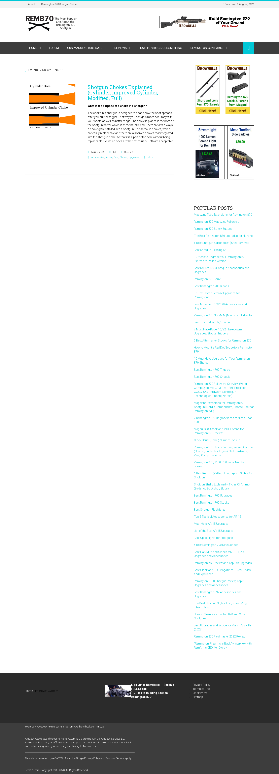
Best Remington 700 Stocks (211, 502)
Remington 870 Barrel (207, 279)
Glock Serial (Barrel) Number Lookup (217, 440)
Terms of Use (201, 688)
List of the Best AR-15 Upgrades (214, 530)
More (150, 157)
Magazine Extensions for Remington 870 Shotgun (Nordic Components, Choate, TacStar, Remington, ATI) (224, 407)
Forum (54, 48)
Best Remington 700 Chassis (212, 376)
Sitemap (198, 696)
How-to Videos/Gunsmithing (160, 48)
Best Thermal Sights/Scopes (212, 322)
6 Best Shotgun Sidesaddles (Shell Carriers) (221, 242)
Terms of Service (115, 758)
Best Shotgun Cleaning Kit (210, 249)
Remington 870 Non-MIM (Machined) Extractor (223, 315)
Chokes (124, 157)
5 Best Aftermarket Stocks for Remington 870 (222, 340)
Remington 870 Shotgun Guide (59, 4)
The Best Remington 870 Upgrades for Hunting (223, 235)
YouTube (29, 726)
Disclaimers (200, 692)
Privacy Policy (201, 684)
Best (116, 157)
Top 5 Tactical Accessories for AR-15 (217, 516)
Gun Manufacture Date (84, 48)
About (31, 4)
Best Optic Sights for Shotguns (213, 537)
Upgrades (134, 157)
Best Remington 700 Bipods (211, 286)
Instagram (67, 726)
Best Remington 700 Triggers (212, 369)
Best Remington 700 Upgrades (213, 495)
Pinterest (54, 726)
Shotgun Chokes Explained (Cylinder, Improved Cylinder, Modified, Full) (123, 92)
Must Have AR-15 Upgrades (211, 523)
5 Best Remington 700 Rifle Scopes (216, 544)
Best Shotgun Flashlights (209, 509)
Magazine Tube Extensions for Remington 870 (223, 214)
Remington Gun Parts (206, 48)
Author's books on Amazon (90, 726)
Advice (108, 157)
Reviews (120, 48)
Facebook (41, 726)
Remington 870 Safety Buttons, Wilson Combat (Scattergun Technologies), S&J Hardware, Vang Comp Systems (223, 451)
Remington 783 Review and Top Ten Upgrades (223, 563)
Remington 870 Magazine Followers (216, 221)
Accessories (97, 157)
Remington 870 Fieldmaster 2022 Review (219, 636)
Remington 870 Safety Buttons (213, 228)
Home (33, 48)
